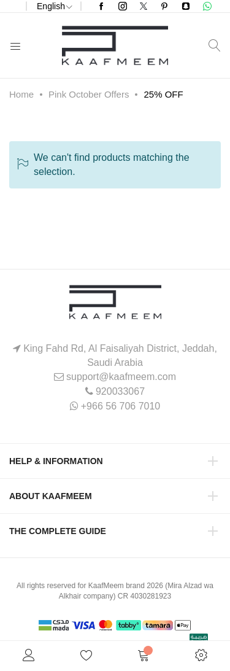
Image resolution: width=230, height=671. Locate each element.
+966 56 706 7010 (120, 406)
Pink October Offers (88, 94)
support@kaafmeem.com (121, 376)
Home (21, 94)
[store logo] (115, 45)
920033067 (120, 391)
